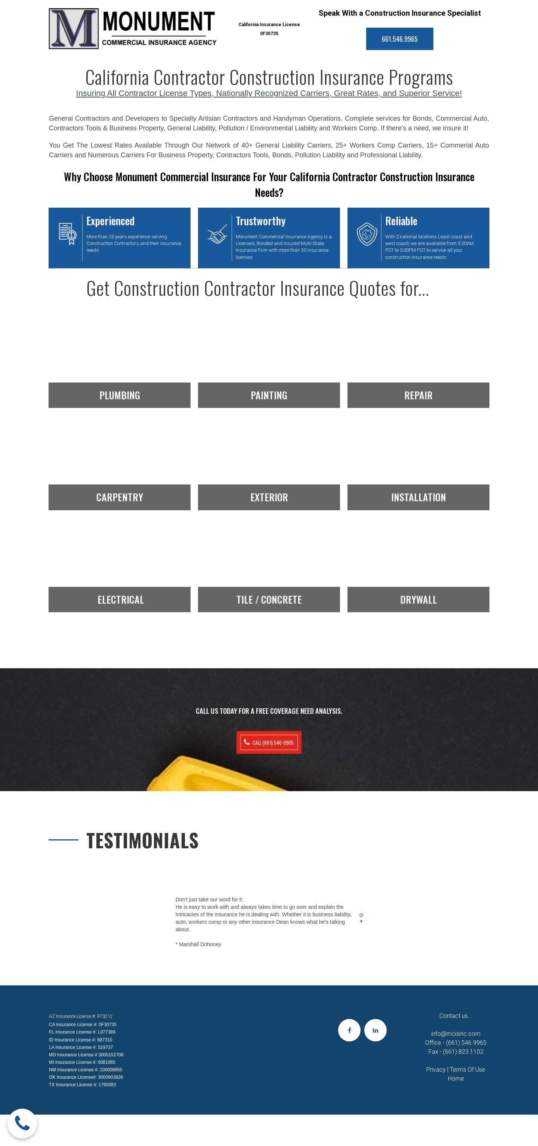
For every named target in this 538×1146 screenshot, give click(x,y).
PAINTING (269, 392)
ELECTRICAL (121, 596)
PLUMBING (119, 392)
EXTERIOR (269, 494)
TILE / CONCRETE (269, 596)
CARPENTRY (119, 494)
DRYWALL (418, 596)
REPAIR (418, 392)
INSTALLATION (418, 494)
